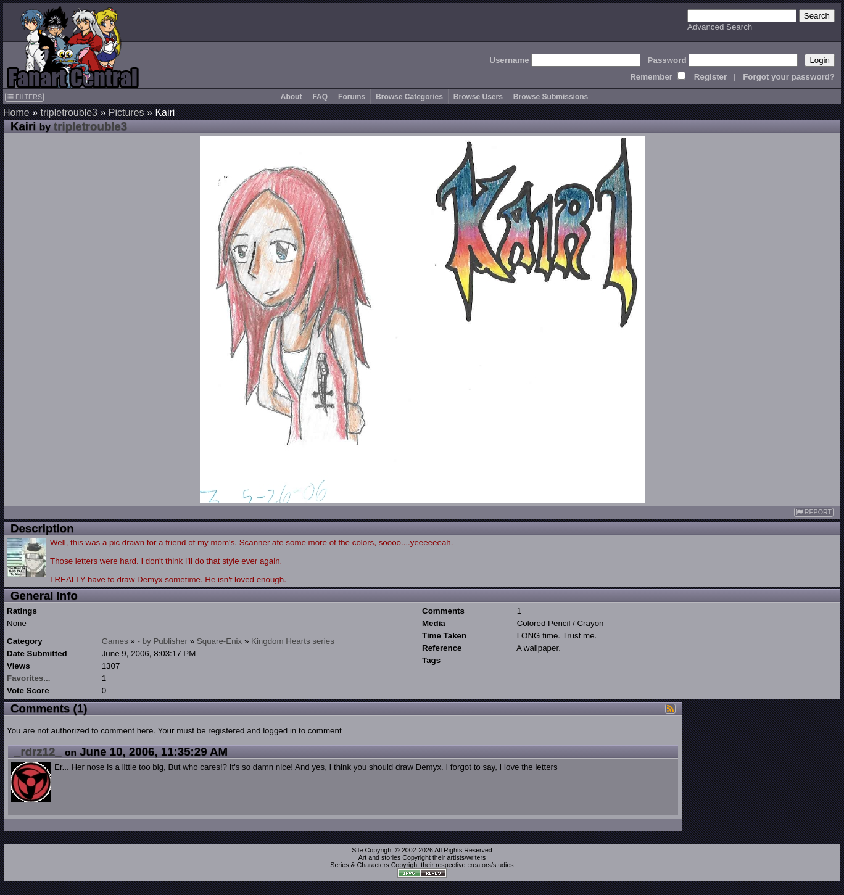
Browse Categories (409, 97)
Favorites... (28, 678)
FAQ (320, 97)
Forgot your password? (789, 76)
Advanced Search (719, 26)
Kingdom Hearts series (292, 641)
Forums (351, 97)
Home (16, 112)
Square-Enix (219, 641)
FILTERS (24, 97)
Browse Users (478, 97)
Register (710, 76)
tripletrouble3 (68, 112)
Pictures (126, 112)
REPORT (814, 512)
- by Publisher (163, 641)
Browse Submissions (550, 97)
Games (115, 641)
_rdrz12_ (38, 751)
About (291, 97)
